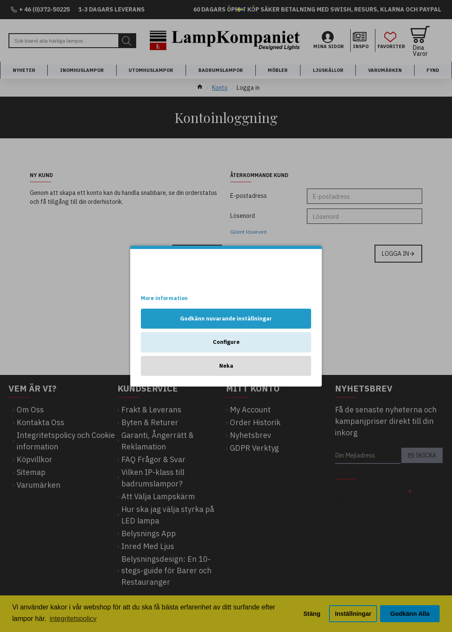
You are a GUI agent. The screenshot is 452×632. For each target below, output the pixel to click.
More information (164, 298)
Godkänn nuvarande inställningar (226, 318)
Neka (226, 365)
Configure (226, 342)
